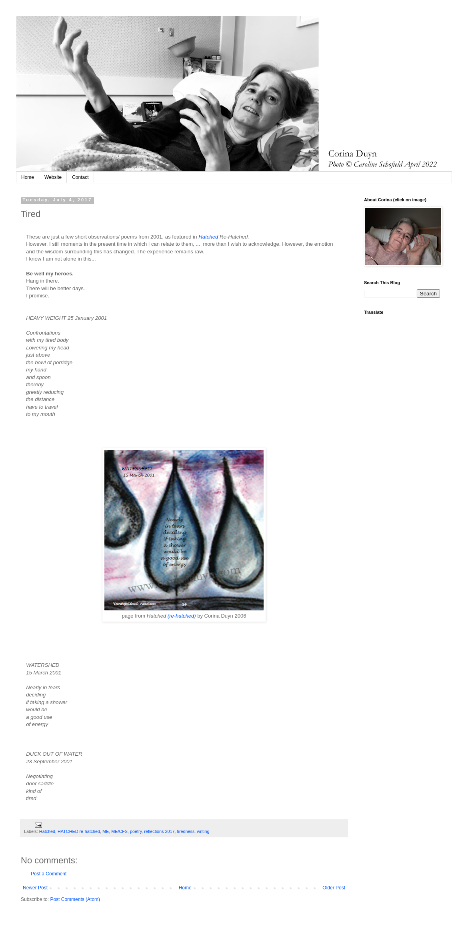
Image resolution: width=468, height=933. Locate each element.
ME (105, 831)
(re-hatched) (182, 616)
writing (203, 831)
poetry (136, 831)
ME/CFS (119, 831)
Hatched (208, 237)
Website (53, 177)
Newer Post (35, 888)
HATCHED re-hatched (79, 831)
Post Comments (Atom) (75, 899)
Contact (80, 177)
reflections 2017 (159, 831)
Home (27, 177)
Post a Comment (48, 874)
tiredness (186, 831)
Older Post (333, 888)
